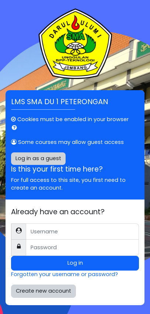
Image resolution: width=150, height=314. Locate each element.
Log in (75, 263)
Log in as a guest (38, 158)
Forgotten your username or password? (64, 274)
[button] (16, 128)
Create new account (43, 290)
